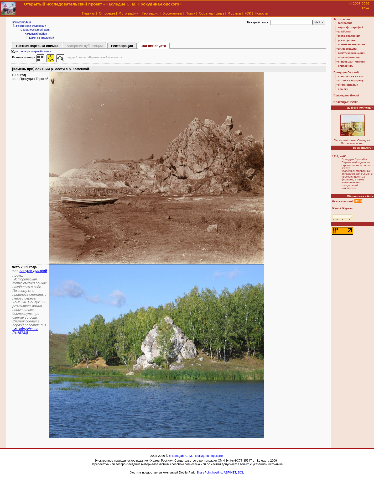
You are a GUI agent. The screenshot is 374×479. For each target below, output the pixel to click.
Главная (88, 13)
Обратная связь (211, 13)
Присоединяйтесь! (346, 95)
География (150, 13)
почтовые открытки (351, 44)
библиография (348, 84)
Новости (261, 13)
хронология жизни (350, 76)
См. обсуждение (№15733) (25, 331)
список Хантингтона (351, 61)
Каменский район (36, 33)
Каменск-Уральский (41, 37)
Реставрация (122, 46)
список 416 (345, 65)
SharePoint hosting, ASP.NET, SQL (220, 472)
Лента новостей (342, 201)
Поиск (190, 13)
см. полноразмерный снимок (31, 51)
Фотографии (128, 13)
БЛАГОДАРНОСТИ (345, 102)
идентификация (349, 57)
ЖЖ (248, 13)
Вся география (21, 22)
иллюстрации (347, 48)
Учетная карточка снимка (37, 46)
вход (365, 7)
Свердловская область (35, 29)
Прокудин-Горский (346, 72)
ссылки (343, 89)
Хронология (172, 13)
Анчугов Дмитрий (33, 271)
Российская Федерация (31, 25)
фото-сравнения (349, 35)
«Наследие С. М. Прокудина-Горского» (196, 456)
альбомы (344, 31)
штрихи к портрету (351, 80)
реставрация (346, 40)
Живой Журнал (342, 208)
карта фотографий (350, 27)
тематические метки (351, 53)
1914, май (338, 156)
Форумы (234, 13)
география (345, 22)
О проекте (107, 13)
